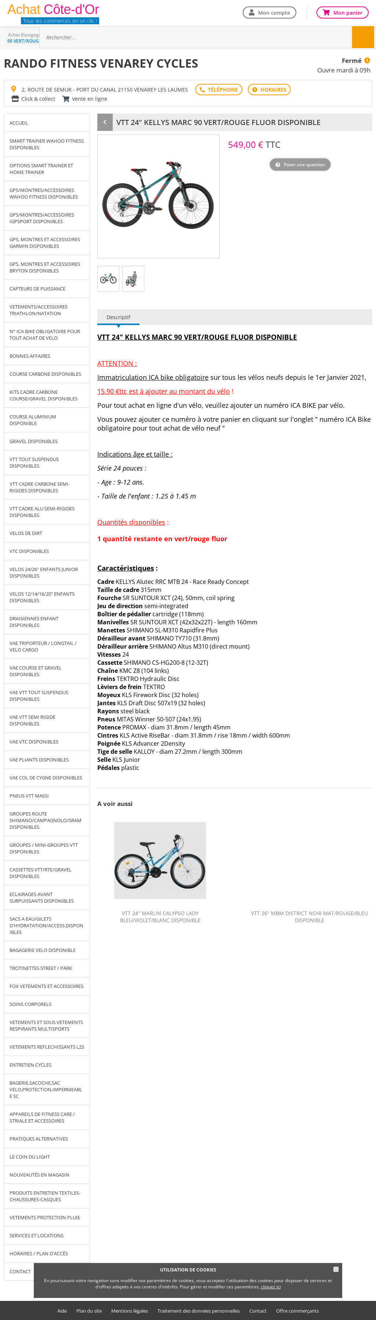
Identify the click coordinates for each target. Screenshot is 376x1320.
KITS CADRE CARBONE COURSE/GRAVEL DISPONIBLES (43, 395)
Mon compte (274, 12)
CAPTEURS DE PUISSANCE (37, 288)
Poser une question (304, 164)
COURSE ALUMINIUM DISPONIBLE (33, 420)
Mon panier (347, 12)
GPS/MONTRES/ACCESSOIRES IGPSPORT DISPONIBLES (42, 218)
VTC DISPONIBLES (29, 551)
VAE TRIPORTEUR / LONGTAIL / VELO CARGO (43, 646)
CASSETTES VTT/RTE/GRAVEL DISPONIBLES (41, 873)
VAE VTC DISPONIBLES (34, 741)
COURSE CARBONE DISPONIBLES (45, 374)
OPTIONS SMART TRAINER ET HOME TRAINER (41, 168)
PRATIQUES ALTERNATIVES (39, 1138)
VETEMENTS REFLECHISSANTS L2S (47, 1046)
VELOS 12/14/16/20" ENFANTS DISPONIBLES (42, 597)
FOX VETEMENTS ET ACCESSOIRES (46, 986)
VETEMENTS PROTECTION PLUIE (45, 1217)
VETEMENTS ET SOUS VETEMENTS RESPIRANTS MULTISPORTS (46, 1025)
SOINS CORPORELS (30, 1004)
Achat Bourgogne (26, 35)
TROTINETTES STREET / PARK (41, 968)
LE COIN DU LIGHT (30, 1156)
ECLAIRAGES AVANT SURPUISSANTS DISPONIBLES (42, 897)
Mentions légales (129, 1311)
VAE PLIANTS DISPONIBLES (39, 759)
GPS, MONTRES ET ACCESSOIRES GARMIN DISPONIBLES (45, 242)
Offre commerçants (297, 1311)
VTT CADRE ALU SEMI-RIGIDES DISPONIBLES (42, 511)
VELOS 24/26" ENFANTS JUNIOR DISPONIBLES (44, 572)
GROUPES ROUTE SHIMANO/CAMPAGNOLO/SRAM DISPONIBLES (46, 820)
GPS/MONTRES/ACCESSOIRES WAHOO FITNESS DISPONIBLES (44, 193)
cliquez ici (271, 1287)
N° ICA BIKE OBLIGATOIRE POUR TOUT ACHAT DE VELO (45, 334)
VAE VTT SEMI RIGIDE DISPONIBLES (32, 720)
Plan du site (89, 1311)
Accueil (19, 122)
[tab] (108, 278)
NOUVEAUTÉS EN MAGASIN (39, 1174)
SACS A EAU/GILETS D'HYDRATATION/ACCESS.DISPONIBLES (46, 925)
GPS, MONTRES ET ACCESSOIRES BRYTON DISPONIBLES (45, 267)
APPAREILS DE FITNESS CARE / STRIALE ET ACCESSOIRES (42, 1117)
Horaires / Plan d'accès (39, 1253)
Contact (258, 1311)
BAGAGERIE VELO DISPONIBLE (43, 950)
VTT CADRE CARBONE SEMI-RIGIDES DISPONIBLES (40, 487)
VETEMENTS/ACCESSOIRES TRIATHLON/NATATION (39, 310)
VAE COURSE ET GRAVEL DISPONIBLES (36, 671)
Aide (62, 1311)
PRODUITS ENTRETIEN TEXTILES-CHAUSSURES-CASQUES (45, 1196)
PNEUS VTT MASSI (29, 795)
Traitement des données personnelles (199, 1311)
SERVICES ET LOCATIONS (37, 1235)
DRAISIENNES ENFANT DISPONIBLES (34, 621)
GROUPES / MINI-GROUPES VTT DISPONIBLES (44, 848)
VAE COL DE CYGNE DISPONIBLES (46, 777)
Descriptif (118, 317)
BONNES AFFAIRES (30, 356)
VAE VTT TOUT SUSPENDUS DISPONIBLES (39, 695)
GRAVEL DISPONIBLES (34, 441)
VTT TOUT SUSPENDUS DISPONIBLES (34, 462)
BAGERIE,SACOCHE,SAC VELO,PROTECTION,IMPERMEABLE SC (46, 1089)
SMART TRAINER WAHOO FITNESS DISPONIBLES (47, 144)
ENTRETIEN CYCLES (30, 1065)
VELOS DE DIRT (26, 533)
